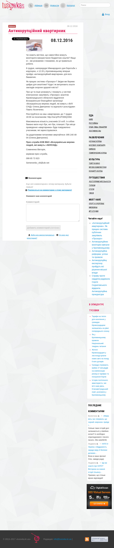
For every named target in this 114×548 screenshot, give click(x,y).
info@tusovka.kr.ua (62, 539)
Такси (91, 193)
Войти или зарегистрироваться (42, 235)
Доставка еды (95, 131)
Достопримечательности (100, 182)
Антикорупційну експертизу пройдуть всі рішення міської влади (99, 266)
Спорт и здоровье (96, 204)
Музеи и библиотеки (97, 167)
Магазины (93, 207)
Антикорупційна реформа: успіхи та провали (100, 254)
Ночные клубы (95, 141)
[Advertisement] (100, 66)
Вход (107, 14)
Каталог (71, 5)
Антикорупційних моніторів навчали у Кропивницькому (101, 244)
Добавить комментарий (43, 228)
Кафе (91, 119)
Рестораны (93, 123)
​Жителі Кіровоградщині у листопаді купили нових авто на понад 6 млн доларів (100, 356)
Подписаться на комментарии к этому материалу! (50, 190)
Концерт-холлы (96, 171)
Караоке (92, 149)
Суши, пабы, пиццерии (98, 127)
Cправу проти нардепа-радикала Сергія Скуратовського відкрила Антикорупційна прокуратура (101, 285)
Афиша (38, 5)
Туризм (92, 185)
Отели (91, 189)
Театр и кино (94, 163)
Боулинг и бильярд (97, 145)
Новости (54, 5)
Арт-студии (93, 211)
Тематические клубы (98, 153)
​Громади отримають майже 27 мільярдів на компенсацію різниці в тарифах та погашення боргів (100, 371)
